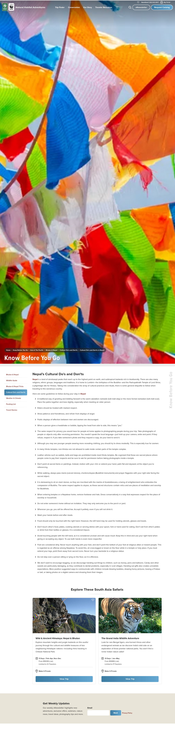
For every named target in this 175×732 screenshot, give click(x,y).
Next (116, 712)
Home (8, 350)
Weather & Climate (13, 398)
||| (117, 7)
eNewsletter (141, 7)
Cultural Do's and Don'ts (68, 350)
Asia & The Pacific (36, 350)
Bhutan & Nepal (51, 350)
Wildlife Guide (11, 380)
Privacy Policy (127, 712)
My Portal (165, 2)
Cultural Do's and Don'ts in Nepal (92, 350)
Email (89, 707)
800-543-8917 (150, 2)
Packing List (11, 403)
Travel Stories (11, 409)
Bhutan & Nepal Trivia (14, 386)
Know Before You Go (20, 350)
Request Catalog (162, 7)
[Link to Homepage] (23, 7)
